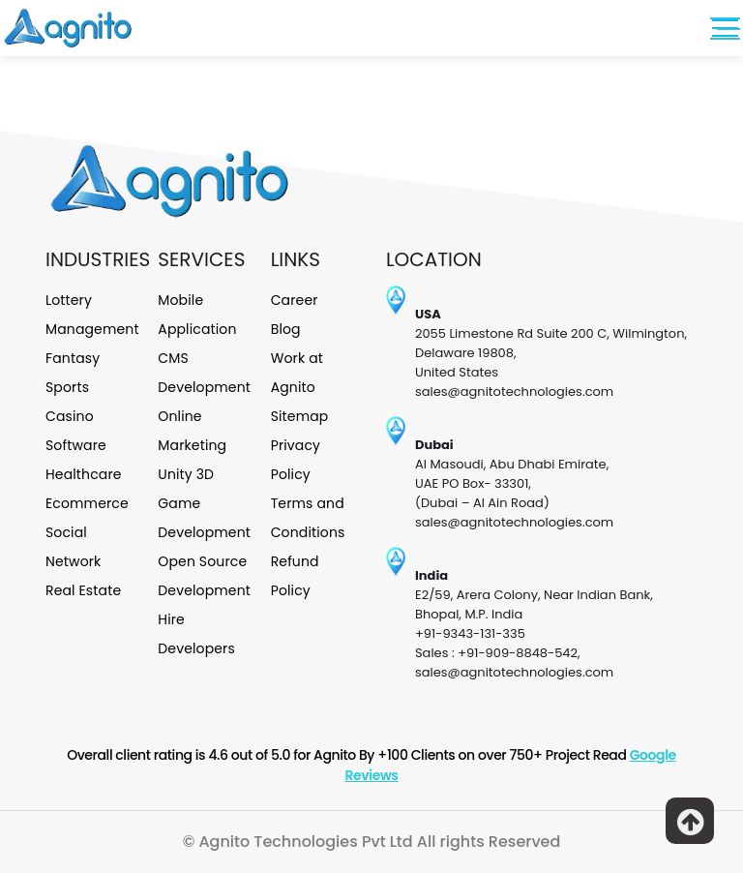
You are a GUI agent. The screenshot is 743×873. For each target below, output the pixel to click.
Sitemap (300, 416)
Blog (286, 329)
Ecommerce (87, 503)
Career (294, 300)
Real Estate (83, 590)
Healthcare (83, 474)
